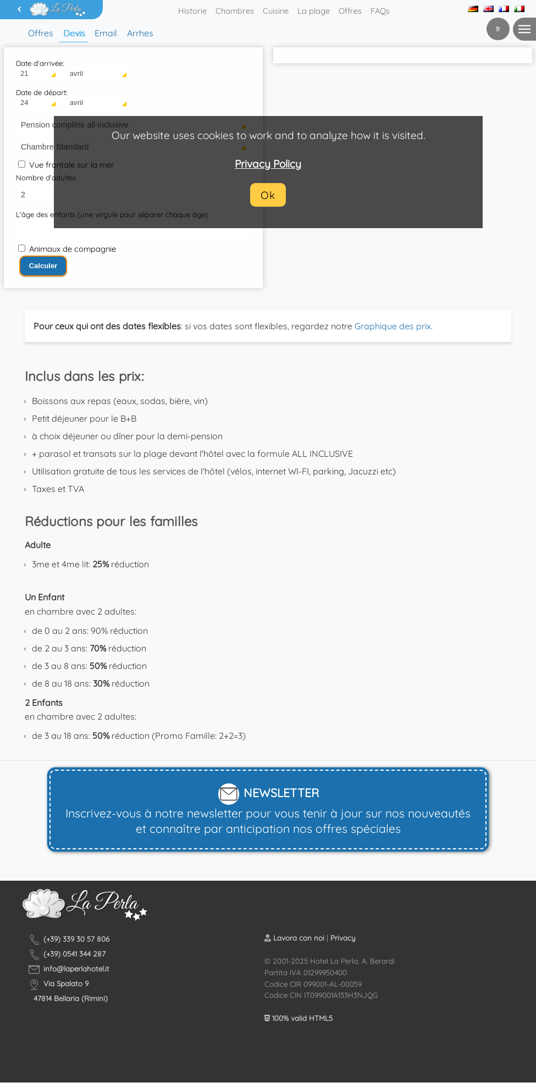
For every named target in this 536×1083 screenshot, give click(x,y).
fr (498, 29)
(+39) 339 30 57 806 (76, 939)
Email (106, 32)
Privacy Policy (268, 163)
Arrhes (140, 32)
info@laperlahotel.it (76, 968)
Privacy (343, 937)
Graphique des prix (393, 326)
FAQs (380, 10)
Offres (350, 10)
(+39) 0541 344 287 (74, 953)
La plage (313, 10)
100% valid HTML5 (298, 1018)
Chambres (234, 10)
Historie (192, 10)
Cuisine (276, 10)
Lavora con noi (298, 937)
